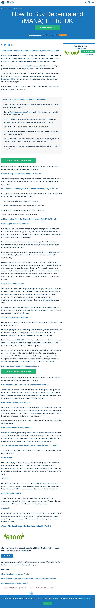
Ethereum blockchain (36, 66)
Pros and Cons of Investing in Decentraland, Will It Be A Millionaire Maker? (28, 578)
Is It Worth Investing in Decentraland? (15, 583)
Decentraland (5, 433)
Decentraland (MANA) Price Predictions (24, 366)
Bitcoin (41, 252)
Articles (9, 8)
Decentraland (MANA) (8, 79)
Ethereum (53, 252)
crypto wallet (45, 300)
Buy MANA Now (47, 27)
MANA (52, 587)
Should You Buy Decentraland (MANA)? (15, 574)
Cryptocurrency (18, 8)
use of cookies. (86, 598)
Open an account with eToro (20, 112)
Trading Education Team (35, 35)
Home (2, 8)
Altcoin (23, 587)
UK (31, 587)
